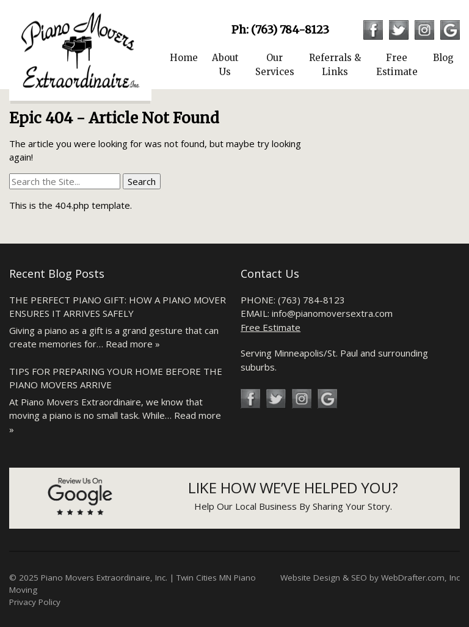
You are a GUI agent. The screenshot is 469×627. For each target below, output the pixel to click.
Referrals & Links (335, 65)
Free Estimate (397, 65)
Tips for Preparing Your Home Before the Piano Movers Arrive (115, 378)
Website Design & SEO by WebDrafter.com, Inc (370, 577)
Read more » (133, 344)
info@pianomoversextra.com (332, 313)
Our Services (274, 65)
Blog (443, 57)
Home (184, 57)
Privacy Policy (34, 601)
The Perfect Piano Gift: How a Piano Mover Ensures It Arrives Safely (117, 307)
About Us (225, 65)
